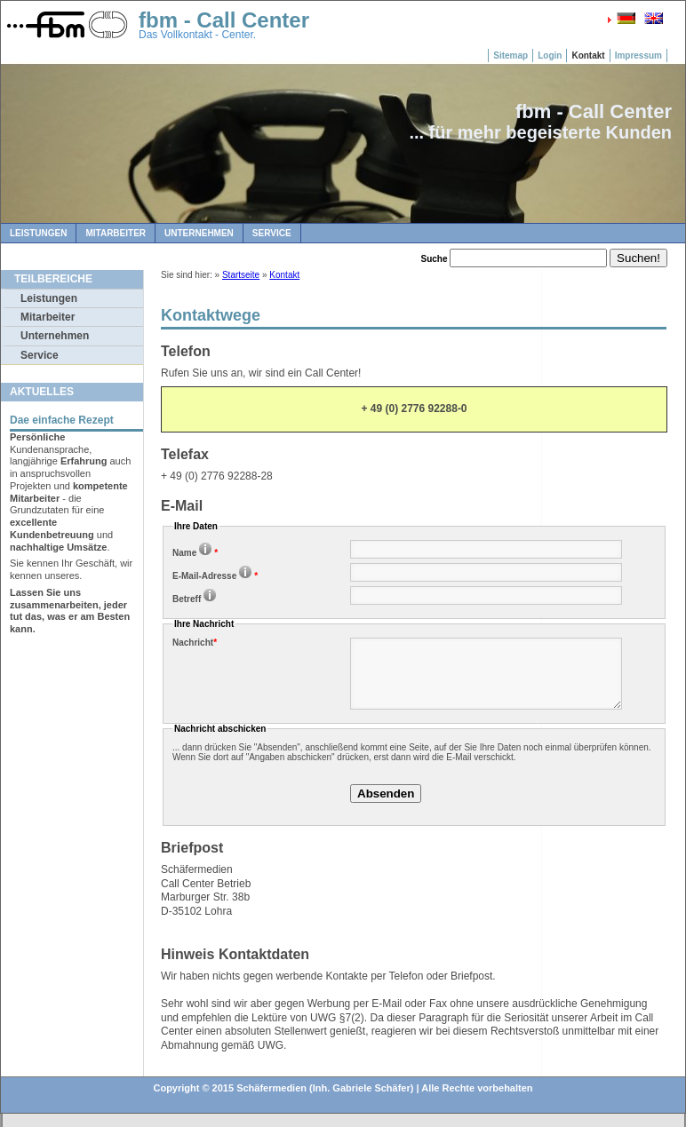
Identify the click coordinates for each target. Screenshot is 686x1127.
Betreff (195, 599)
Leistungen (38, 233)
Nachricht (194, 642)
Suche (434, 259)
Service (271, 233)
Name (195, 553)
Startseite (240, 275)
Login (550, 55)
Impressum (638, 55)
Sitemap (510, 55)
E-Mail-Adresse (215, 576)
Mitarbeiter (115, 233)
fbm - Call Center (224, 20)
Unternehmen (199, 233)
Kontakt (587, 55)
